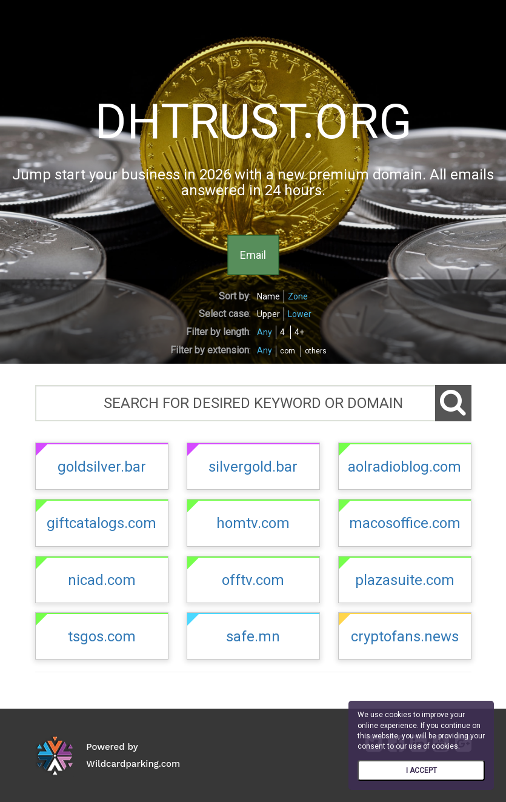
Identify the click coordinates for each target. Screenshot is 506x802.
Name (268, 296)
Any (264, 332)
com (287, 351)
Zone (298, 296)
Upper (268, 314)
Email (253, 254)
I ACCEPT (421, 770)
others (316, 351)
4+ (299, 332)
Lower (299, 314)
